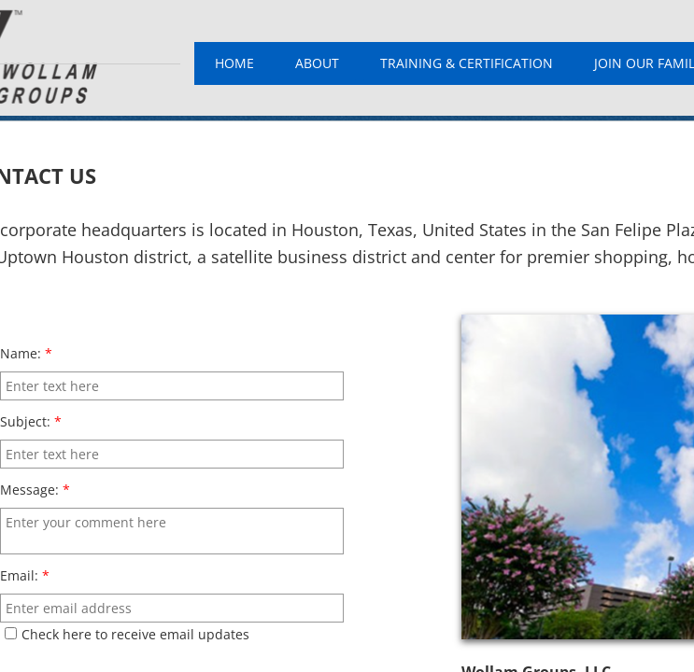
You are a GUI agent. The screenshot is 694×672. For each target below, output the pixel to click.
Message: (35, 489)
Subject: (31, 421)
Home (234, 63)
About (317, 63)
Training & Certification (466, 63)
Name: (26, 353)
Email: (25, 575)
